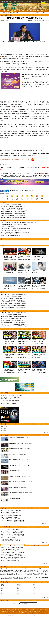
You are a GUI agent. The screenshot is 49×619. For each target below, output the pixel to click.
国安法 (4, 570)
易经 (8, 578)
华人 (1, 577)
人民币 (36, 573)
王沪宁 (20, 571)
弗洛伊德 (36, 570)
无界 (27, 612)
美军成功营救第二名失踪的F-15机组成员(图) (18, 459)
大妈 (21, 574)
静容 (18, 591)
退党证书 (45, 611)
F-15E (8, 288)
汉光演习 (21, 570)
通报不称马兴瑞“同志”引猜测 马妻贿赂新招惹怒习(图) (13, 206)
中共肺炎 (2, 568)
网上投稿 (3, 609)
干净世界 (9, 611)
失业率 (20, 343)
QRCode (12, 190)
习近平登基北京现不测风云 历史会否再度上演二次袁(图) (14, 224)
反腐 (45, 571)
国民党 (38, 288)
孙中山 (33, 577)
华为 (41, 571)
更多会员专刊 (45, 405)
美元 (29, 573)
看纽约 (32, 611)
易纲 (1, 56)
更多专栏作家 (45, 597)
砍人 (27, 288)
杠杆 (27, 573)
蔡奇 (12, 259)
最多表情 (36, 545)
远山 (18, 587)
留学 (3, 577)
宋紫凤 (2, 584)
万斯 (11, 571)
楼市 (1, 574)
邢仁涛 (2, 593)
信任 (36, 274)
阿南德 (6, 357)
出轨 (38, 274)
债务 (25, 573)
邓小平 (41, 577)
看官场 (7, 15)
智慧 (14, 578)
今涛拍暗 (19, 584)
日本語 (45, 609)
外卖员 (35, 259)
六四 (33, 568)
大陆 (8, 10)
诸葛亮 (5, 578)
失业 (39, 357)
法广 (9, 573)
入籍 (13, 577)
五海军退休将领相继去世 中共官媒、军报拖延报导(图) (13, 211)
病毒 (18, 568)
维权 (43, 574)
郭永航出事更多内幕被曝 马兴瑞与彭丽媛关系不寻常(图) (14, 213)
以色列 (9, 357)
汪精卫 (35, 288)
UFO (39, 570)
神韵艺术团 (14, 611)
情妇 (39, 571)
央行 (23, 573)
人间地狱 (38, 259)
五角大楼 (35, 372)
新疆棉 (1, 570)
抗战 (31, 577)
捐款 (13, 609)
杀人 (25, 288)
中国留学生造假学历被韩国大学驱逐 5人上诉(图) (11, 514)
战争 (8, 274)
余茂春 (42, 372)
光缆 (20, 372)
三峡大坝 (45, 568)
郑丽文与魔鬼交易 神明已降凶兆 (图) (8, 550)
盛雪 (18, 590)
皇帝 (3, 578)
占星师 (20, 259)
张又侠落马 (3, 428)
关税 (7, 571)
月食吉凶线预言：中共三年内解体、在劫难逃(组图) (11, 562)
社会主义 (7, 372)
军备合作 (26, 372)
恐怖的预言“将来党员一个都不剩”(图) (8, 558)
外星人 (24, 578)
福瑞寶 (40, 611)
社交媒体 (12, 573)
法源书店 (20, 611)
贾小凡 (2, 585)
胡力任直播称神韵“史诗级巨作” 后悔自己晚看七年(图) (20, 492)
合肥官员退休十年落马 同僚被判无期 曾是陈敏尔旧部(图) (14, 217)
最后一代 (7, 343)
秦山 (2, 591)
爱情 (34, 274)
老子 (20, 274)
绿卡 (15, 577)
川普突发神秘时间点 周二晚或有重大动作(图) (18, 437)
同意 (43, 2)
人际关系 (23, 274)
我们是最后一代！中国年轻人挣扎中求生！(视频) (11, 515)
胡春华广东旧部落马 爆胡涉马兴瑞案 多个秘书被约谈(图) (14, 210)
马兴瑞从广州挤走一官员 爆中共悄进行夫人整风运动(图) (13, 521)
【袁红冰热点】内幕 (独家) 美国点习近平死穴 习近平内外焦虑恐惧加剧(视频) (18, 222)
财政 (3, 574)
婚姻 (14, 343)
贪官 (37, 571)
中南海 (7, 12)
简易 (34, 584)
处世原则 (31, 274)
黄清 (18, 588)
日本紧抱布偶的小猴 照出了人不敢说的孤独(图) (11, 397)
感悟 (16, 578)
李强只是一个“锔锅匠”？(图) (7, 226)
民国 (27, 577)
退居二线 (31, 190)
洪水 (11, 570)
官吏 (14, 12)
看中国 (11, 6)
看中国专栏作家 (5, 582)
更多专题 (46, 432)
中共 (41, 570)
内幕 (11, 12)
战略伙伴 (13, 372)
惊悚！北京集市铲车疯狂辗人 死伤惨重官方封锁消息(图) (13, 557)
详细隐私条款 (29, 2)
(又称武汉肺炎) (7, 568)
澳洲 (25, 577)
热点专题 (3, 424)
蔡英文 (14, 574)
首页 (4, 10)
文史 (34, 10)
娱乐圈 (36, 357)
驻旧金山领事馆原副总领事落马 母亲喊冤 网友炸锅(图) (13, 215)
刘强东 (19, 574)
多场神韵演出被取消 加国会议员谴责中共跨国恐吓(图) (20, 481)
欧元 (39, 573)
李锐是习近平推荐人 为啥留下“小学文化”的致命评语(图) (12, 535)
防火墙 (41, 574)
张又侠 (30, 568)
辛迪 (34, 595)
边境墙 (9, 571)
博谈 (23, 10)
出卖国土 (35, 568)
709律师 (46, 574)
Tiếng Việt (41, 609)
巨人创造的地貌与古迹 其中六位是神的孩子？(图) (11, 395)
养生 (31, 578)
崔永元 (25, 571)
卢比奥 (16, 568)
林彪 (44, 577)
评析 (17, 12)
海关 (5, 577)
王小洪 (9, 259)
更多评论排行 (45, 563)
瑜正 (18, 593)
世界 (31, 10)
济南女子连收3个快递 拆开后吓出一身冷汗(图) (10, 540)
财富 (5, 574)
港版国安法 (17, 570)
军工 (45, 372)
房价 (23, 574)
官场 (11, 10)
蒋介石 (36, 577)
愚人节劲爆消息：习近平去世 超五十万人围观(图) (11, 555)
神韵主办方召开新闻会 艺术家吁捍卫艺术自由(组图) (12, 547)
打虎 (47, 571)
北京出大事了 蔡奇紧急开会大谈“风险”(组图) (10, 529)
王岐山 (46, 570)
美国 (15, 10)
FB (15, 573)
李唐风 (34, 588)
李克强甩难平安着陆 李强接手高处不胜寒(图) (11, 230)
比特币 (31, 573)
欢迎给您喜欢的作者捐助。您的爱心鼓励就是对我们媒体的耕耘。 (15, 159)
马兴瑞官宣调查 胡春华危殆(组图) (8, 537)
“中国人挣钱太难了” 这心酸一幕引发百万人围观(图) (20, 465)
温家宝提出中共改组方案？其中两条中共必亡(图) (11, 554)
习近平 (34, 67)
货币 (34, 573)
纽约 (27, 10)
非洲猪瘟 (28, 574)
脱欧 (21, 573)
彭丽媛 (14, 259)
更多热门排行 (45, 542)
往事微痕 (24, 570)
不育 (12, 343)
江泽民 (22, 571)
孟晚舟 (4, 571)
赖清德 (1, 571)
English (31, 609)
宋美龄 (39, 577)
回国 (11, 577)
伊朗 (23, 259)
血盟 (10, 372)
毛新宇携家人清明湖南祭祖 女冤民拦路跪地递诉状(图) (20, 443)
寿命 (27, 578)
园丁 (2, 590)
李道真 (18, 585)
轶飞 (2, 587)
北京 (17, 574)
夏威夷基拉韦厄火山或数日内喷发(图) (9, 517)
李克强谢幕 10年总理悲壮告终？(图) (9, 234)
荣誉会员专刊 (4, 393)
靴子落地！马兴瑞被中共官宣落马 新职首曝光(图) (12, 208)
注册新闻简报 (4, 600)
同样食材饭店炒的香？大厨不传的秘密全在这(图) (11, 510)
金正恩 (44, 570)
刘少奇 (46, 577)
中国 (42, 61)
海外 (20, 577)
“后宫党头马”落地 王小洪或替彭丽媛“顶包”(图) (11, 204)
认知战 (39, 372)
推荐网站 (4, 611)
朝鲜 (37, 343)
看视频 (28, 611)
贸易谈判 (16, 571)
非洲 (22, 372)
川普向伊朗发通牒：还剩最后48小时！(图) (18, 470)
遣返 (7, 577)
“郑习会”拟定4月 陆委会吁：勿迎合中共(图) (10, 549)
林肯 (12, 274)
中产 (7, 574)
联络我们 (8, 609)
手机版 (29, 20)
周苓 (2, 588)
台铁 (42, 568)
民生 (17, 577)
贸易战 (25, 568)
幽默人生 (11, 578)
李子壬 (2, 595)
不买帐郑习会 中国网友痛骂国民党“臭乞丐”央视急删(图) (12, 552)
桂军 (29, 577)
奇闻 (42, 10)
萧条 (23, 343)
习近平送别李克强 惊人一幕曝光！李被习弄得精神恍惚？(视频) (15, 228)
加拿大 (19, 573)
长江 (7, 570)
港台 (19, 10)
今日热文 (3, 245)
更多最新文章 (45, 523)
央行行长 (9, 116)
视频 (46, 10)
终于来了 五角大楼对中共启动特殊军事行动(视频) (11, 532)
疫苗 (9, 570)
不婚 (10, 343)
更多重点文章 (45, 504)
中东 (35, 343)
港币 (43, 573)
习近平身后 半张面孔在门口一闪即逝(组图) (10, 403)
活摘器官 (39, 568)
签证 (9, 577)
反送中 (35, 571)
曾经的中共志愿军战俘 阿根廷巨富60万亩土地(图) (11, 401)
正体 (32, 20)
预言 (12, 357)
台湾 (12, 574)
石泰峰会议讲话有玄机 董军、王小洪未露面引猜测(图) (12, 534)
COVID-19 (21, 568)
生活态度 (27, 274)
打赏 (35, 20)
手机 (18, 578)
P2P (33, 574)
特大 (43, 20)
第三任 (41, 343)
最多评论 (12, 545)
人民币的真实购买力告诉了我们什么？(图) (10, 400)
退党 (34, 570)
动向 (4, 12)
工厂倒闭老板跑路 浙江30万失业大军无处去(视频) (19, 448)
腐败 (43, 571)
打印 (40, 20)
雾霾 (35, 574)
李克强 (12, 106)
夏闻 (34, 587)
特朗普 (13, 568)
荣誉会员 (42, 173)
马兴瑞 (6, 259)
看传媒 (36, 611)
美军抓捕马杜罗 (4, 430)
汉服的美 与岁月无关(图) (6, 398)
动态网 (23, 612)
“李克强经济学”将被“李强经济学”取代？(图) (10, 235)
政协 (27, 190)
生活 (38, 10)
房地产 (45, 573)
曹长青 (18, 595)
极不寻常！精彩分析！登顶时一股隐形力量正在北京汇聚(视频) (15, 232)
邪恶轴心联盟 (27, 259)
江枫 (34, 593)
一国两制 (6, 573)
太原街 (22, 288)
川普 (40, 113)
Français (36, 609)
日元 (41, 573)
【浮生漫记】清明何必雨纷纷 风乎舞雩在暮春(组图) (20, 476)
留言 (38, 20)
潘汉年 (43, 288)
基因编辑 (37, 574)
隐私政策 (27, 609)
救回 (14, 288)
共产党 (40, 288)
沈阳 (20, 288)
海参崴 (9, 574)
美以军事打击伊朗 (4, 426)
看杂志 (24, 611)
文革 (29, 578)
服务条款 (22, 609)
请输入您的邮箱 (16, 603)
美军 (6, 288)
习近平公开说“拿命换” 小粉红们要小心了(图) (10, 560)
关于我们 (17, 609)
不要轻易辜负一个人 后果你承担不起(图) (17, 454)
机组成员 (11, 288)
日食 (39, 343)
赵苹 (34, 590)
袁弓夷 (13, 570)
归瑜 (34, 585)
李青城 (34, 591)
